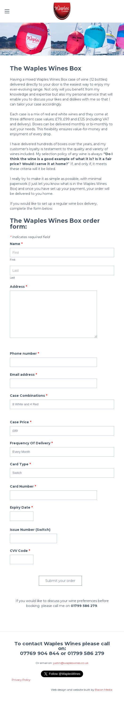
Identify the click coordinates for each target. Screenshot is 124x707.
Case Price (20, 422)
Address (18, 287)
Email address (23, 375)
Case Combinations (28, 396)
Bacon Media (103, 689)
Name (16, 244)
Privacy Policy (21, 679)
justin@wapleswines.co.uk (70, 663)
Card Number (23, 487)
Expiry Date (21, 508)
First (12, 259)
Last (12, 277)
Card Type (20, 464)
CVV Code (20, 551)
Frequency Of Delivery (31, 443)
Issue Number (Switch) (30, 530)
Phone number (24, 354)
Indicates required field (30, 237)
